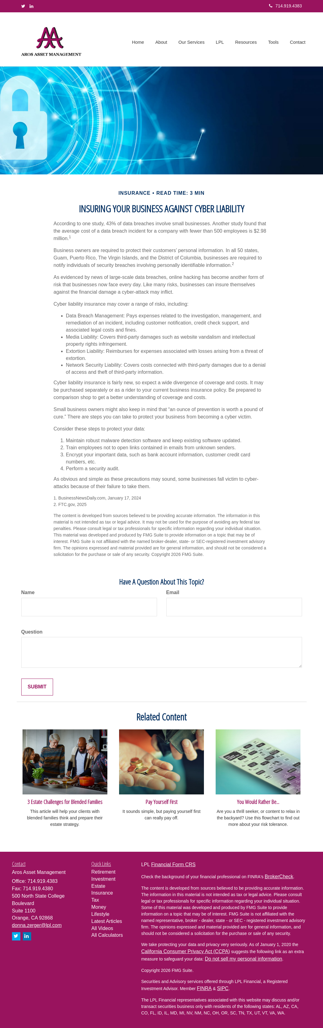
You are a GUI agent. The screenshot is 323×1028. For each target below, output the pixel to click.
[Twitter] (23, 6)
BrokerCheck (279, 876)
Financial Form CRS (173, 864)
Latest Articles (106, 921)
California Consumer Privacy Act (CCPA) (185, 951)
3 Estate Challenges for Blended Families (64, 802)
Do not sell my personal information (243, 958)
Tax (95, 900)
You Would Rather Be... (258, 802)
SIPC (222, 988)
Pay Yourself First (161, 802)
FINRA (204, 988)
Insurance (102, 892)
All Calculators (107, 935)
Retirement (103, 872)
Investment (103, 879)
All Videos (102, 928)
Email (173, 592)
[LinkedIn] (31, 6)
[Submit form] (37, 687)
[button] (163, 39)
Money (98, 907)
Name (28, 592)
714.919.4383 (285, 5)
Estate (98, 886)
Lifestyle (100, 914)
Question (32, 631)
